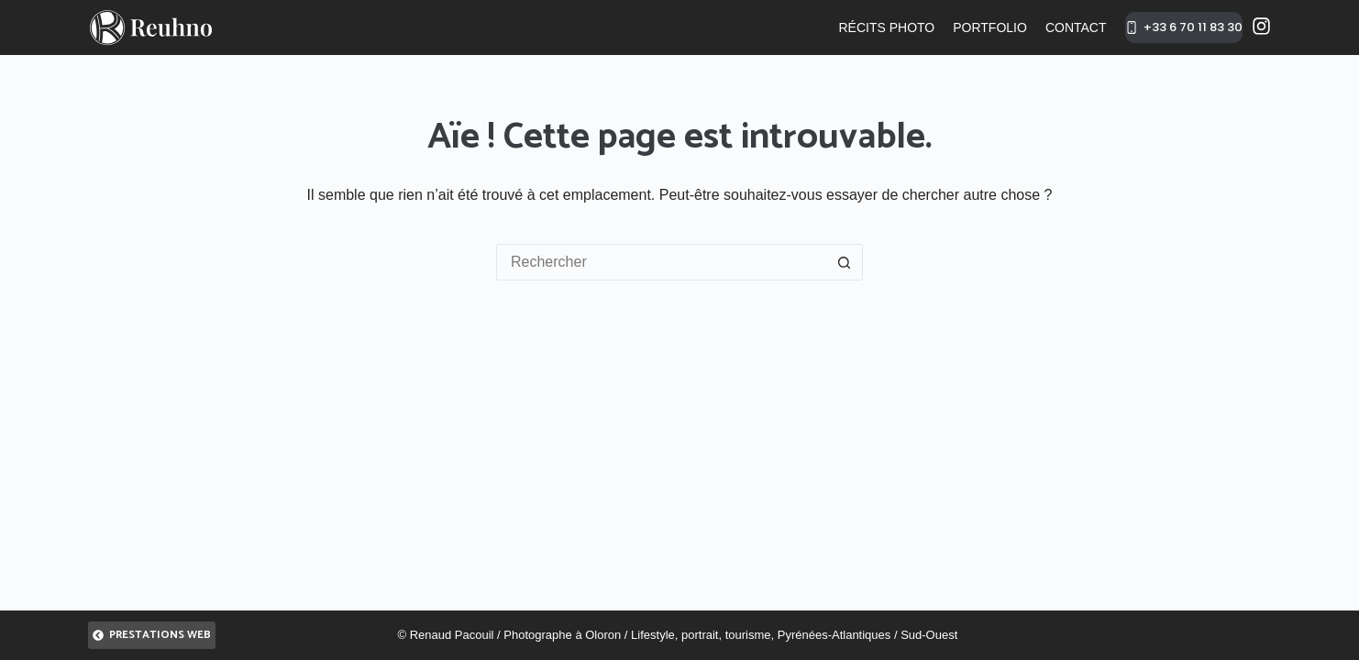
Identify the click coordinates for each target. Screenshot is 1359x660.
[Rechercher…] (661, 262)
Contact (1076, 27)
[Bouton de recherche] (844, 262)
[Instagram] (1261, 26)
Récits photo (886, 27)
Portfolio (990, 27)
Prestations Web (152, 635)
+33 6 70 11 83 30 (1184, 27)
